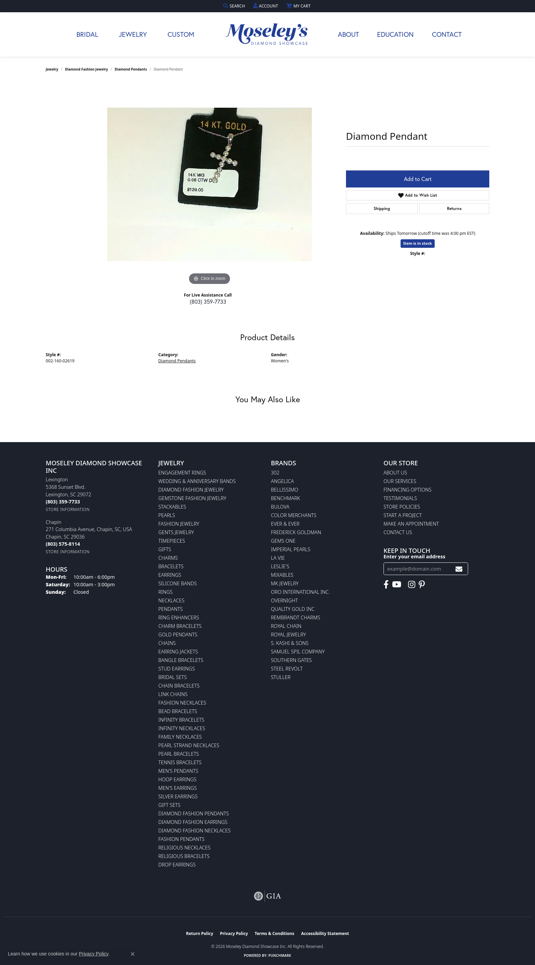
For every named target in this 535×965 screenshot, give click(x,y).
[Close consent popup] (133, 954)
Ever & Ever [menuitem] (285, 524)
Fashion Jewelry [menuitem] (178, 524)
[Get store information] (68, 509)
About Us (395, 472)
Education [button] (395, 34)
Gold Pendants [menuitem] (177, 634)
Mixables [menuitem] (282, 575)
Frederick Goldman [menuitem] (296, 532)
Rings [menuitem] (165, 592)
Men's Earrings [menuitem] (177, 788)
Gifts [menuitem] (164, 549)
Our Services (400, 481)
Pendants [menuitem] (170, 609)
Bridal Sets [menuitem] (172, 677)
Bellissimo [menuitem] (284, 489)
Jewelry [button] (133, 34)
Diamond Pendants (131, 69)
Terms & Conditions (274, 933)
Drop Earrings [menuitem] (177, 864)
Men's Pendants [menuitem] (178, 771)
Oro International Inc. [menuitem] (300, 592)
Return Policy (199, 933)
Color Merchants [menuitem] (293, 515)
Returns (454, 208)
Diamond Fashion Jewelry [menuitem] (190, 489)
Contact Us (398, 532)
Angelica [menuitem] (282, 481)
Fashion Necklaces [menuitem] (182, 702)
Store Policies (402, 506)
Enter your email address (414, 556)
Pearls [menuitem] (166, 515)
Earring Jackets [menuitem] (178, 651)
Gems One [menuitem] (283, 541)
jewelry (52, 69)
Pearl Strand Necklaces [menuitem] (188, 745)
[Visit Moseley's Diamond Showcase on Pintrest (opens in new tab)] (422, 584)
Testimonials (400, 498)
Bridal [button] (87, 34)
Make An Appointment (411, 524)
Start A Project (403, 515)
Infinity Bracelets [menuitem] (181, 720)
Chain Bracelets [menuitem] (179, 685)
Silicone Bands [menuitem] (177, 583)
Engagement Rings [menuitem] (182, 472)
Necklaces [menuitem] (171, 600)
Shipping (382, 208)
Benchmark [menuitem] (285, 498)
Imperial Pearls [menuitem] (290, 549)
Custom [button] (181, 34)
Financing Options (408, 489)
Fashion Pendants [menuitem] (181, 839)
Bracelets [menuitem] (171, 566)
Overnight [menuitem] (284, 600)
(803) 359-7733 (208, 301)
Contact (447, 34)
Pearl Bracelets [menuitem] (178, 754)
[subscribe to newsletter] (459, 569)
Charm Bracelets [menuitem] (180, 626)
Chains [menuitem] (167, 643)
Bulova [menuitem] (280, 506)
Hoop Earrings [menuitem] (177, 779)
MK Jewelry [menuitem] (285, 583)
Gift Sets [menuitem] (169, 805)
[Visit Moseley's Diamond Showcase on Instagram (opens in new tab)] (411, 584)
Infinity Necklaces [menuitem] (181, 728)
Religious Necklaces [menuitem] (184, 847)
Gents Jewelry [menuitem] (176, 532)
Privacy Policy (234, 933)
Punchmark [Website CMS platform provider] (280, 955)
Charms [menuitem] (168, 558)
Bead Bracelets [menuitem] (177, 711)
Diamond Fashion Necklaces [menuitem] (194, 830)
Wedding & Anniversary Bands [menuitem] (197, 481)
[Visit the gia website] (267, 896)
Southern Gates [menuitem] (291, 660)
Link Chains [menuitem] (173, 694)
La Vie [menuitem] (278, 558)
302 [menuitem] (275, 472)
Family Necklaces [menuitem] (180, 737)
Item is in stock (417, 243)
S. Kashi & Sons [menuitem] (289, 643)
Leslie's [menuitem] (280, 566)
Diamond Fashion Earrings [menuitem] (192, 822)
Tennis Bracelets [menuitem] (180, 762)
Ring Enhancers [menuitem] (178, 617)
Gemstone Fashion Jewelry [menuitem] (192, 498)
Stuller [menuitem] (280, 677)
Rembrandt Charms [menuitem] (295, 617)
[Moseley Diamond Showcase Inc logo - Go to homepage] (267, 34)
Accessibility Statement (325, 933)
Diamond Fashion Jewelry (86, 69)
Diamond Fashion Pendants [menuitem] (193, 813)
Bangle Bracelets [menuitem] (180, 660)
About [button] (348, 34)
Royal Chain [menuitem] (286, 626)
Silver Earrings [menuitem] (178, 796)
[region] (209, 184)
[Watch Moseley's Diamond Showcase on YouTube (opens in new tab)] (396, 584)
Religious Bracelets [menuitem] (183, 856)
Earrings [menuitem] (169, 575)
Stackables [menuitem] (172, 506)
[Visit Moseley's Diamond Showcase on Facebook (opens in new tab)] (386, 584)
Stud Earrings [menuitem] (176, 668)
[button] (234, 6)
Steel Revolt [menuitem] (287, 668)
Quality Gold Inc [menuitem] (293, 609)
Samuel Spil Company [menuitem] (298, 651)
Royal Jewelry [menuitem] (288, 634)
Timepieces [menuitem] (171, 541)
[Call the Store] (63, 501)
